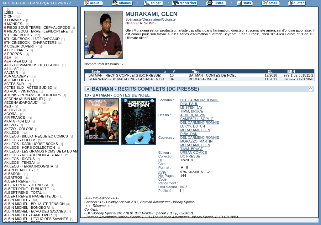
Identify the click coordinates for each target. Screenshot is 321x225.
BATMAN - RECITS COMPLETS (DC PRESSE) (124, 75)
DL (270, 71)
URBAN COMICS (193, 152)
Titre (195, 71)
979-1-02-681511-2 (298, 75)
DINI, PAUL (189, 104)
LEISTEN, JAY (191, 107)
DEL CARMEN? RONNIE (199, 100)
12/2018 (271, 75)
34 (172, 79)
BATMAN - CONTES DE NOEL (212, 75)
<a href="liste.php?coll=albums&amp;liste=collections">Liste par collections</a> (40, 111)
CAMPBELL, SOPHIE (196, 119)
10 (172, 75)
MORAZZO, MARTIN (196, 141)
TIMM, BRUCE (191, 111)
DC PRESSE (190, 156)
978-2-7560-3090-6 (298, 79)
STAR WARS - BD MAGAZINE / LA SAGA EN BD (126, 79)
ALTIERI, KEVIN (192, 115)
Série (96, 71)
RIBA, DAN (188, 134)
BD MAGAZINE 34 (203, 79)
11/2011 (271, 79)
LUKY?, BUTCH (192, 126)
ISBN (291, 71)
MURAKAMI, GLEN (195, 130)
